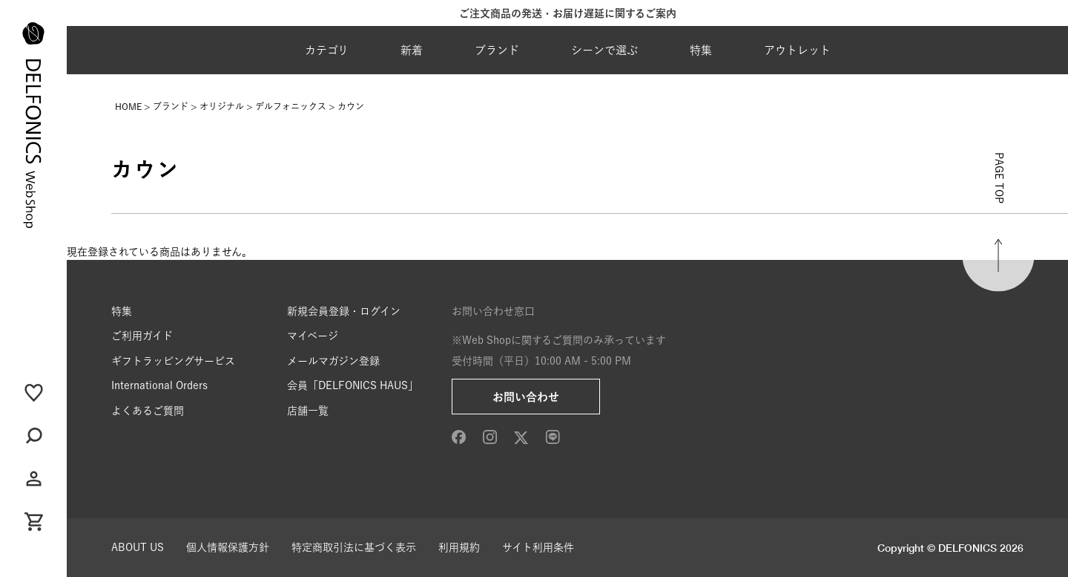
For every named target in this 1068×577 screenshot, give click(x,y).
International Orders (159, 385)
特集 (701, 50)
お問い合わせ (525, 396)
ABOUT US (137, 547)
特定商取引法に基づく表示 (353, 547)
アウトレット (797, 50)
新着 (411, 50)
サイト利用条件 (538, 547)
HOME (128, 106)
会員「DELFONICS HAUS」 (352, 385)
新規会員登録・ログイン (343, 311)
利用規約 (459, 547)
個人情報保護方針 (227, 547)
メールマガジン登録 (333, 361)
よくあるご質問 (147, 410)
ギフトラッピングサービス (173, 361)
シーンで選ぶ (604, 50)
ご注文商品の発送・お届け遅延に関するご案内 (567, 13)
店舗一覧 (308, 410)
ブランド (497, 50)
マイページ (312, 335)
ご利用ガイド (142, 335)
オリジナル (222, 106)
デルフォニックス (290, 106)
